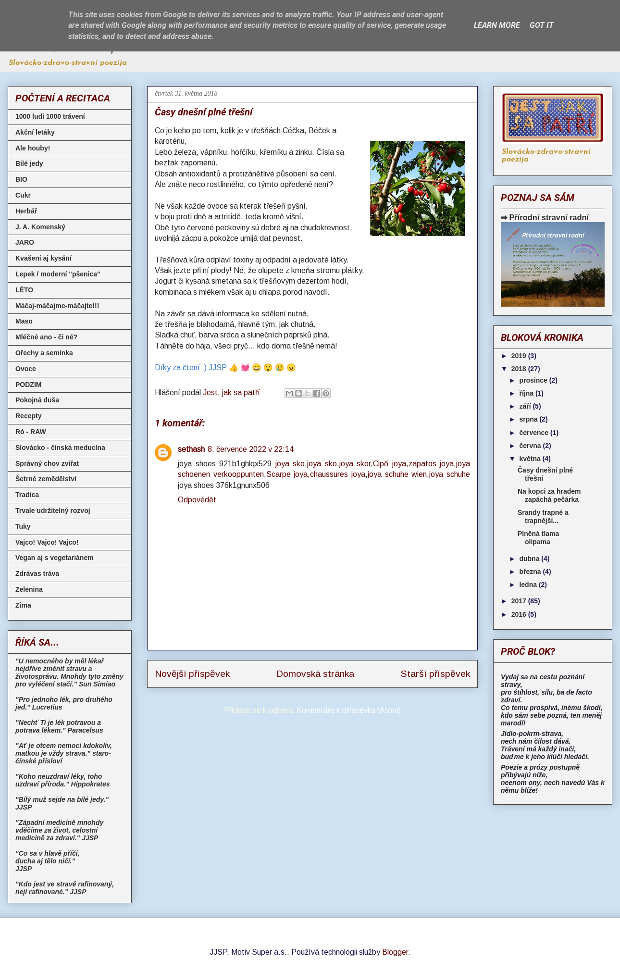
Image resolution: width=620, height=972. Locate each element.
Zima (23, 605)
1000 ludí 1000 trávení (50, 116)
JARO (24, 242)
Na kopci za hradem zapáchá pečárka (549, 495)
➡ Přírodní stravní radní (545, 217)
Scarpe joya (287, 474)
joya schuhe (449, 474)
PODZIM (28, 384)
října (527, 393)
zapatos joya (431, 464)
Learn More (497, 25)
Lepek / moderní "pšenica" (57, 274)
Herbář (26, 211)
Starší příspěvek (435, 674)
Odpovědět (197, 500)
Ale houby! (32, 148)
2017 (519, 601)
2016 (519, 614)
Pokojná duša (37, 400)
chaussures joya (337, 474)
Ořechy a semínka (44, 353)
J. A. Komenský (40, 227)
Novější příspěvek (192, 674)
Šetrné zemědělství (45, 479)
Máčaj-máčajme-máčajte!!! (57, 306)
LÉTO (24, 290)
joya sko (290, 464)
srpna (529, 419)
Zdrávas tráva (37, 573)
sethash (191, 449)
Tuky (23, 526)
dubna (530, 558)
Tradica (27, 494)
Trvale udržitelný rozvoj (52, 510)
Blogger (395, 952)
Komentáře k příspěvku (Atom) (349, 710)
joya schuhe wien (397, 474)
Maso (24, 321)
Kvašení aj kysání (43, 258)
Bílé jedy (29, 163)
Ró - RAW (30, 432)
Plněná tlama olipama (538, 538)
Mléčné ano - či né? (46, 337)
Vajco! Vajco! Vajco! (47, 542)
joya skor (355, 464)
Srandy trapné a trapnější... (543, 516)
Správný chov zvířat (47, 463)
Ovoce (25, 369)
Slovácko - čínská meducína (60, 447)
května (530, 458)
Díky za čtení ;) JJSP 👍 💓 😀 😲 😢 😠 (225, 367)
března (531, 571)
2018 (519, 369)
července (534, 432)
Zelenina (29, 589)
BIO (21, 179)
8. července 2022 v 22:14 (251, 449)
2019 (519, 356)
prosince (534, 380)
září (526, 406)
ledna (528, 584)
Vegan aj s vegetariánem (54, 557)
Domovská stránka (315, 674)
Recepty (28, 416)
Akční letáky (35, 132)
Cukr (23, 195)
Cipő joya (389, 464)
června (531, 445)
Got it (542, 25)
